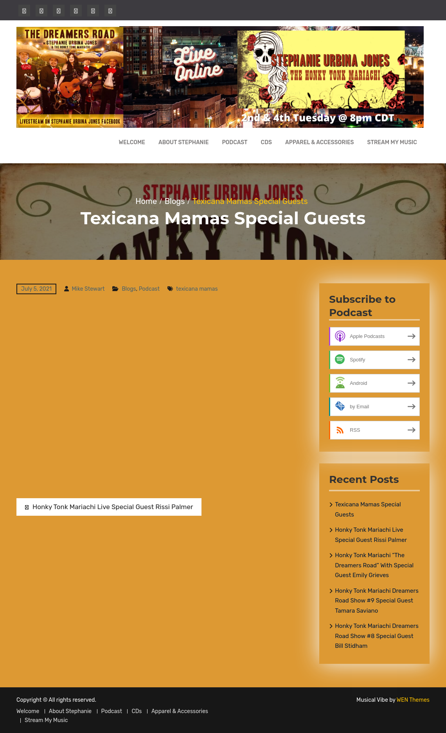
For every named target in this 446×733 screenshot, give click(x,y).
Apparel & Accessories (319, 142)
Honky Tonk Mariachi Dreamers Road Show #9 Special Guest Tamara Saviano (377, 600)
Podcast (234, 142)
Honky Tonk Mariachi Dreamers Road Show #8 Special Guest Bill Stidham (377, 635)
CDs (266, 142)
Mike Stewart (88, 289)
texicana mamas (197, 289)
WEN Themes (413, 700)
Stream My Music (392, 142)
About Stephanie (183, 142)
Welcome (132, 142)
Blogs (129, 289)
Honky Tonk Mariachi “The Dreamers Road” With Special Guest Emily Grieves (374, 565)
